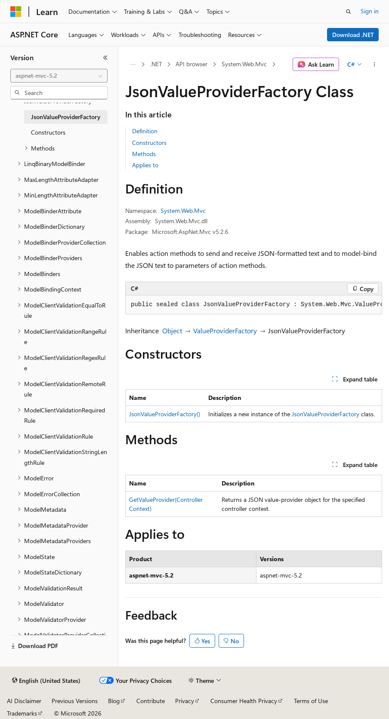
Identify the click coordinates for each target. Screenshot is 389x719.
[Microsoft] (16, 11)
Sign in (370, 11)
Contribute (150, 701)
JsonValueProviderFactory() (164, 414)
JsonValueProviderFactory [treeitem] (65, 117)
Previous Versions (75, 701)
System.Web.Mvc (244, 64)
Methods (144, 154)
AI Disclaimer (24, 701)
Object (172, 330)
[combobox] (59, 76)
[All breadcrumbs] (132, 64)
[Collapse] (105, 57)
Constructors (149, 142)
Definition (144, 131)
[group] (253, 304)
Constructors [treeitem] (48, 132)
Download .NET (353, 35)
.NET (156, 64)
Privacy (184, 701)
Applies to (145, 165)
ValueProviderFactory (225, 330)
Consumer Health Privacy (243, 701)
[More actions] (374, 64)
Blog (114, 701)
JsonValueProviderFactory (325, 414)
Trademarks (22, 713)
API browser (191, 64)
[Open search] (348, 11)
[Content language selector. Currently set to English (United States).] (46, 681)
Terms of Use (311, 701)
